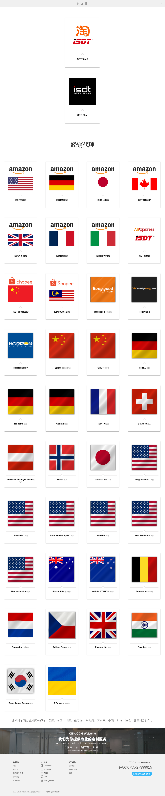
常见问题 (16, 781)
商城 (14, 766)
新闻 (70, 773)
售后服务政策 (18, 773)
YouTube (47, 769)
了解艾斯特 (73, 769)
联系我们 (72, 766)
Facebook (48, 766)
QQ (45, 777)
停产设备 (16, 777)
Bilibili (46, 773)
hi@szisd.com (142, 774)
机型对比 (16, 769)
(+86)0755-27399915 (135, 767)
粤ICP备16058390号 (53, 792)
